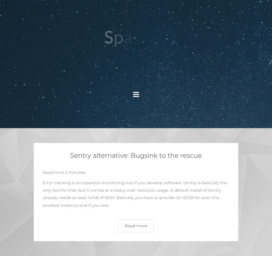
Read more (136, 225)
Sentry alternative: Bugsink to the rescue (136, 156)
